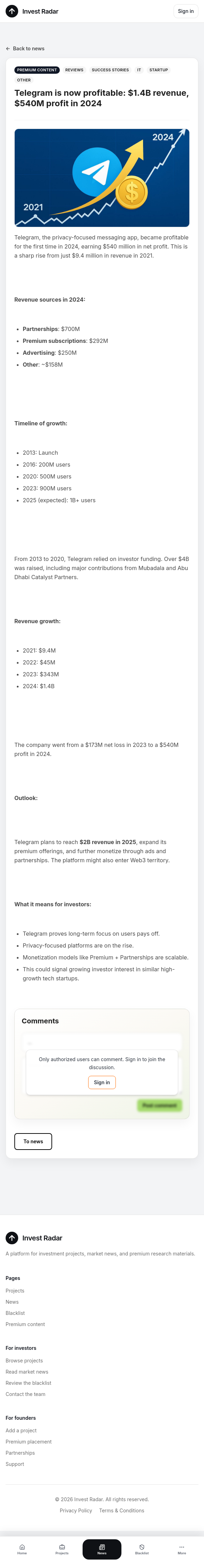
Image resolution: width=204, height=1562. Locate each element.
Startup (158, 69)
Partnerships (20, 1453)
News (12, 1302)
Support (15, 1464)
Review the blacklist (28, 1383)
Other (24, 80)
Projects (15, 1291)
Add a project (21, 1430)
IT (139, 69)
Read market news (27, 1372)
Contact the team (25, 1394)
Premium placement (29, 1442)
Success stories (110, 69)
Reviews (74, 69)
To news (33, 1141)
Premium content (25, 1324)
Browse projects (24, 1360)
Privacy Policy (76, 1510)
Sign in (186, 11)
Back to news (25, 48)
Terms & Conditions (121, 1510)
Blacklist (15, 1313)
